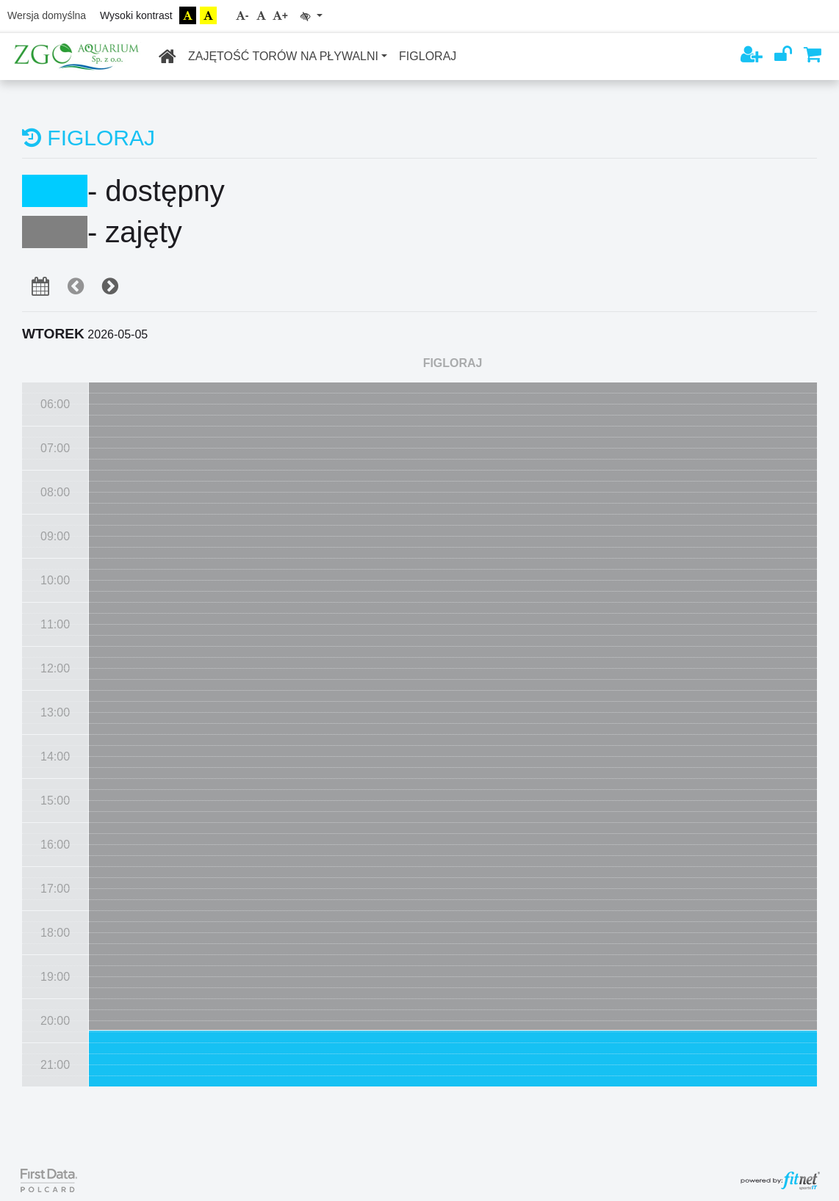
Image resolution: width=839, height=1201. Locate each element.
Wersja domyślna (46, 15)
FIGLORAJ (427, 56)
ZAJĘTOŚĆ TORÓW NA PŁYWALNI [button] (283, 56)
